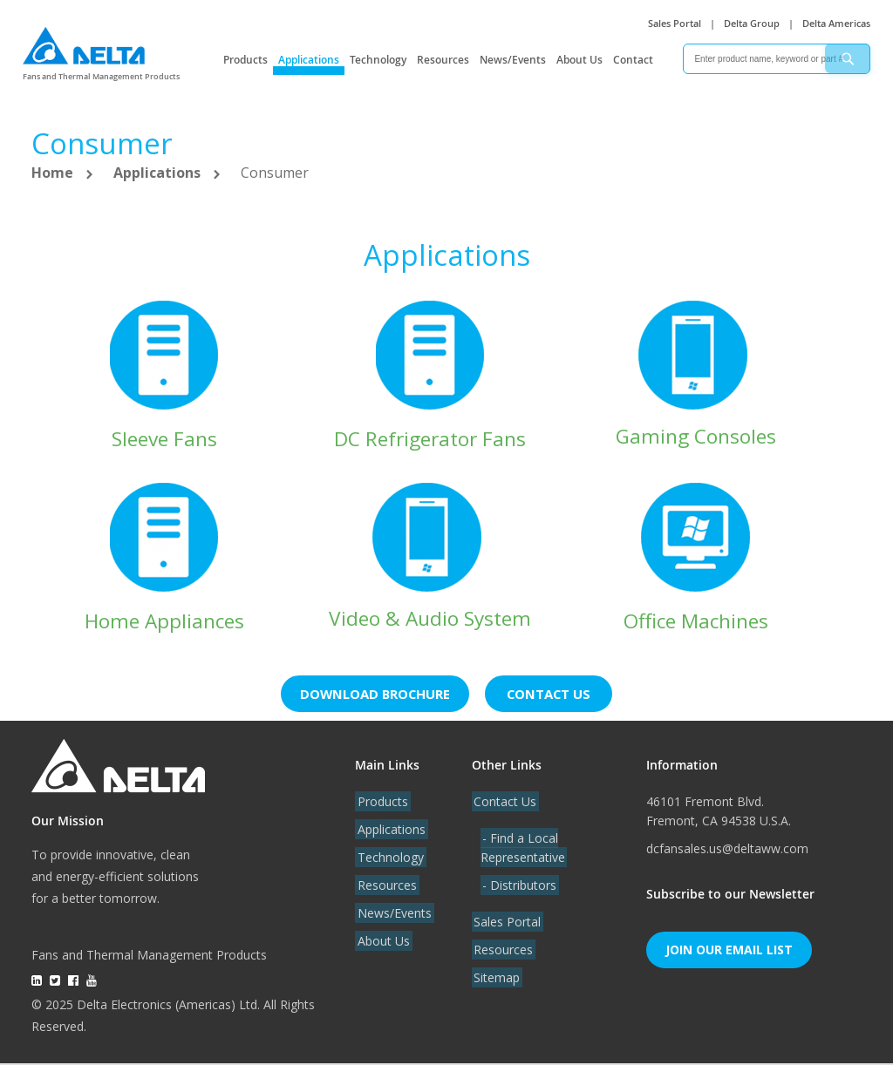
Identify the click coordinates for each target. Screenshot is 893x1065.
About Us (579, 59)
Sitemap (495, 979)
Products (245, 59)
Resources (443, 59)
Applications (308, 59)
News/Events (513, 59)
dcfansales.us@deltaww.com (727, 850)
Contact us (555, 695)
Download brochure (373, 695)
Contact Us (503, 803)
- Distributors (518, 886)
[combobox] (776, 59)
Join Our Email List (729, 951)
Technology (378, 59)
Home (54, 172)
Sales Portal (674, 23)
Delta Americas (836, 23)
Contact (633, 59)
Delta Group (752, 23)
